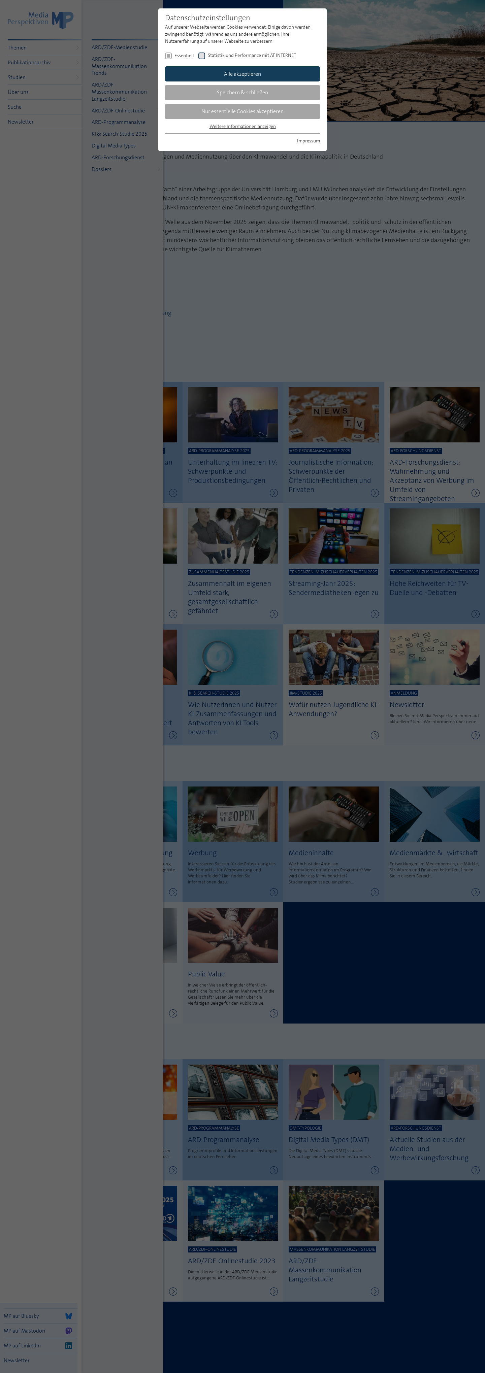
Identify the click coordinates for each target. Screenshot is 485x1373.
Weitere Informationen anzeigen (242, 126)
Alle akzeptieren (242, 73)
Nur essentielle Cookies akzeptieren (242, 111)
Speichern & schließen (242, 92)
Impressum (308, 141)
